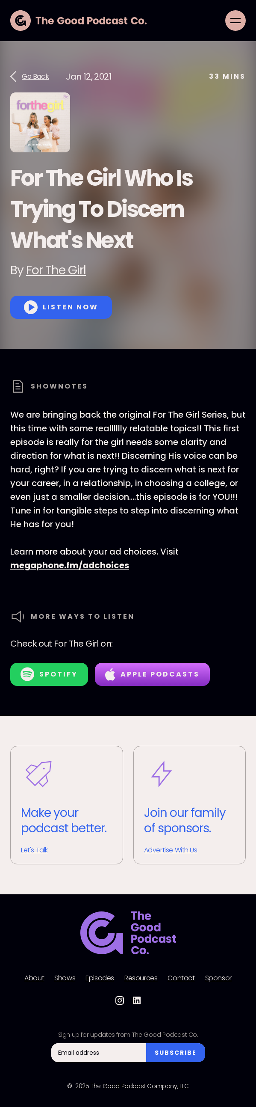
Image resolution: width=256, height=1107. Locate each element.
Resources (140, 978)
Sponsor (218, 978)
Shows (64, 978)
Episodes (99, 978)
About (34, 978)
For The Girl (56, 270)
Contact (181, 978)
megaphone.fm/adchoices (69, 565)
